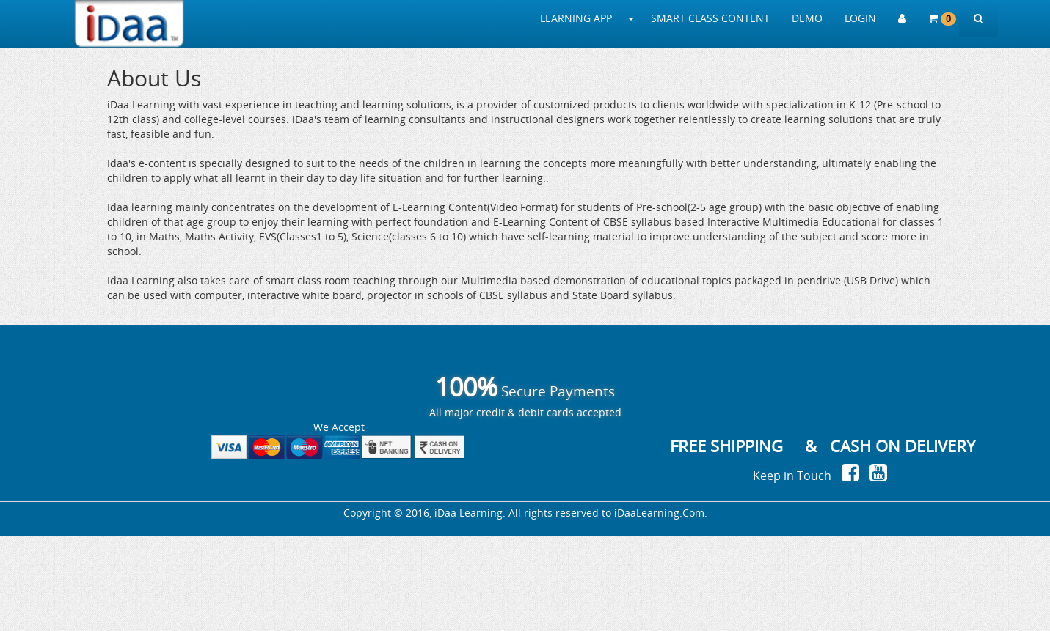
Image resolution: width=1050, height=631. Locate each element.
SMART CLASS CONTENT (710, 18)
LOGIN (860, 18)
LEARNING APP (576, 18)
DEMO (807, 18)
